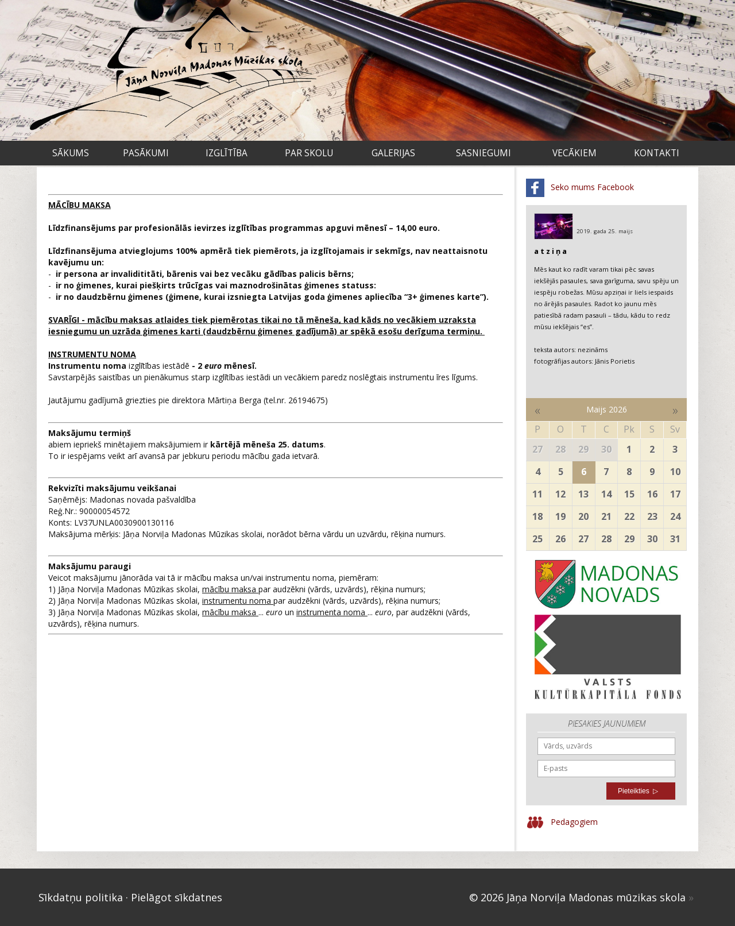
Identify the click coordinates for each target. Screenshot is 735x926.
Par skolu (309, 153)
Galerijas (393, 153)
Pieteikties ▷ (638, 791)
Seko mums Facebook (580, 188)
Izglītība (226, 153)
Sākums (70, 153)
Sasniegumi (483, 153)
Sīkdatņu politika (80, 897)
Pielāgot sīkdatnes (176, 897)
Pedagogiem (562, 822)
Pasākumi (146, 153)
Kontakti (656, 153)
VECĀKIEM (574, 153)
